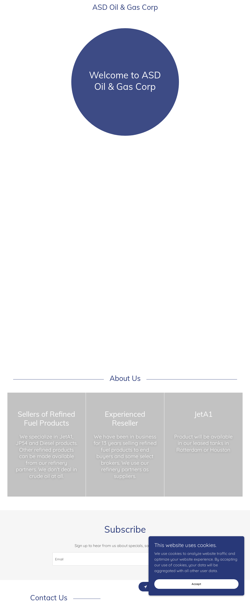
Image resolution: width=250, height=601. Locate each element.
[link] (125, 8)
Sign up (182, 559)
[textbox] (106, 559)
